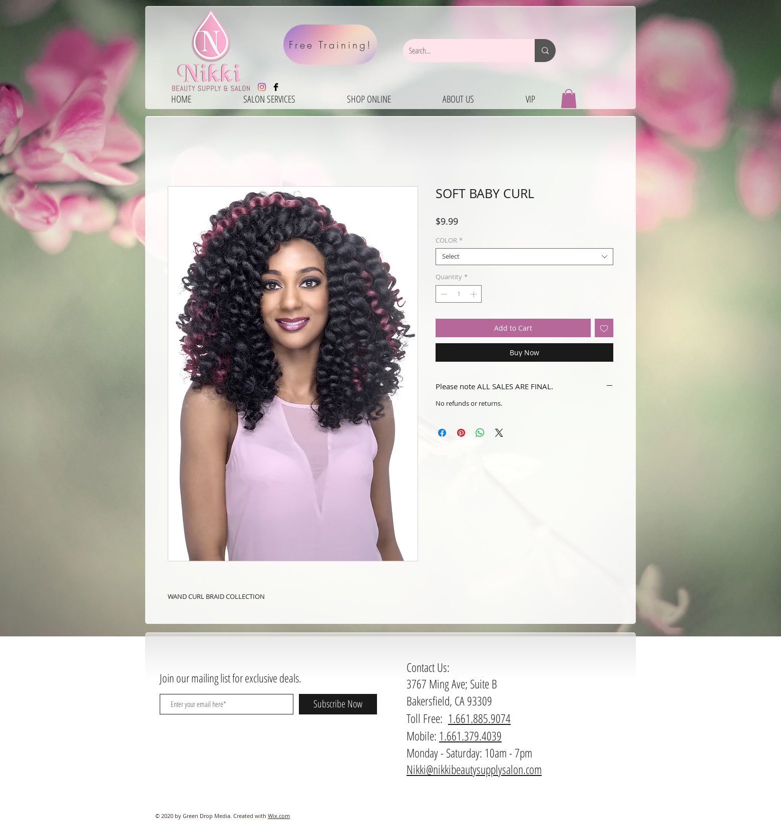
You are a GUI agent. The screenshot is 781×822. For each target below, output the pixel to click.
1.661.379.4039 (470, 735)
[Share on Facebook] (442, 433)
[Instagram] (262, 87)
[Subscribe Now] (338, 704)
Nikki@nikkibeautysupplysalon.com (474, 769)
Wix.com (279, 815)
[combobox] (524, 256)
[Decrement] (443, 294)
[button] (569, 98)
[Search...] (461, 50)
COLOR (449, 241)
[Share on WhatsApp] (480, 433)
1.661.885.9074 (479, 718)
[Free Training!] (330, 45)
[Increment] (475, 294)
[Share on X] (499, 433)
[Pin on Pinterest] (461, 433)
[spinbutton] (459, 294)
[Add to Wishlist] (604, 328)
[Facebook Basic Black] (276, 87)
